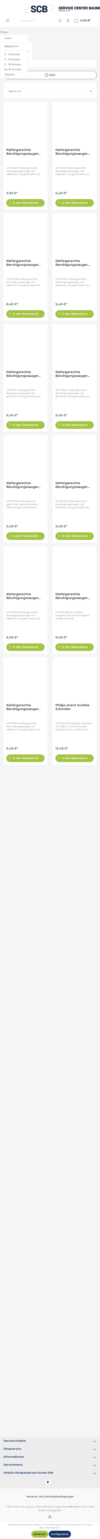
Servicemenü (12, 1464)
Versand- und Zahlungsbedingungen (50, 1496)
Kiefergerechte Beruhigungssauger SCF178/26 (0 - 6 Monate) (22, 485)
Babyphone (11, 46)
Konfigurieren (60, 1534)
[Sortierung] (50, 91)
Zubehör (9, 74)
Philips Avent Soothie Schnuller (72, 707)
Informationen (13, 1456)
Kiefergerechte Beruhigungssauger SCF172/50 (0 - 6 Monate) (22, 263)
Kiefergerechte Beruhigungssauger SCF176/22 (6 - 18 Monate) (22, 374)
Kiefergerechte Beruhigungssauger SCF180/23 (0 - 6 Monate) (71, 485)
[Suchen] (60, 20)
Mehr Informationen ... (50, 1527)
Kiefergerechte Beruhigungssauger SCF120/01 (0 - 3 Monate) (22, 152)
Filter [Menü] (50, 74)
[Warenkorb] (82, 20)
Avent (8, 38)
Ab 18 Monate (12, 69)
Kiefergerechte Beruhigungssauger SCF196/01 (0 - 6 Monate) (22, 707)
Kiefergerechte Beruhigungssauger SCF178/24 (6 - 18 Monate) (71, 374)
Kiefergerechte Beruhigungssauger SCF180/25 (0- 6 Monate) (22, 596)
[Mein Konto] (68, 20)
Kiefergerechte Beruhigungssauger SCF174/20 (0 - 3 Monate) (71, 263)
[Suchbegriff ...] (37, 20)
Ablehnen (40, 1534)
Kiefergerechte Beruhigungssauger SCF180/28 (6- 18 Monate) (71, 596)
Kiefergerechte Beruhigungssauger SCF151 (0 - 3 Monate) (72, 152)
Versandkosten (71, 1506)
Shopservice (12, 1448)
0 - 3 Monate (12, 54)
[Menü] (7, 20)
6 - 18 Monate (12, 64)
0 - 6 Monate (12, 59)
